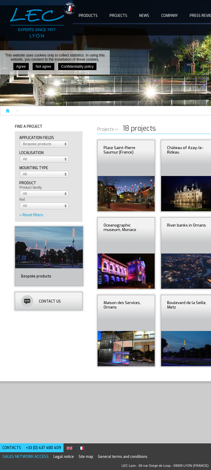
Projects (118, 15)
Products (88, 15)
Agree (21, 66)
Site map (86, 456)
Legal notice (63, 456)
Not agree (43, 66)
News (144, 15)
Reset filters (33, 215)
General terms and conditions (122, 456)
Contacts (11, 447)
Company (169, 15)
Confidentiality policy (77, 66)
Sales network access (25, 456)
